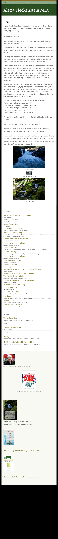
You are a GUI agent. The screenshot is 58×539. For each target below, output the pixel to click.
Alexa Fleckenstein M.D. (13, 220)
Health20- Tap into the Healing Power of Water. (21, 450)
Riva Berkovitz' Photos (12, 260)
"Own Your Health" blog (12, 233)
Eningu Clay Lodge (10, 247)
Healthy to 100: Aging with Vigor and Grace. (20, 477)
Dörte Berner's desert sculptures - (16, 239)
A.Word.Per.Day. (9, 252)
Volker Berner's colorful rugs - (15, 243)
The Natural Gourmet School (14, 276)
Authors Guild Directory (12, 305)
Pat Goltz (7, 296)
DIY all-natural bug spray (13, 228)
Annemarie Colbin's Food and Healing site (19, 273)
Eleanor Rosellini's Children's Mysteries (18, 280)
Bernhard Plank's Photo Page (14, 285)
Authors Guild (8, 300)
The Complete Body (11, 292)
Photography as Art (10, 287)
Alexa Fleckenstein (10, 224)
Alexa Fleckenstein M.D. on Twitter (17, 215)
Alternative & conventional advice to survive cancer (23, 269)
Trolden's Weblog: (10, 265)
